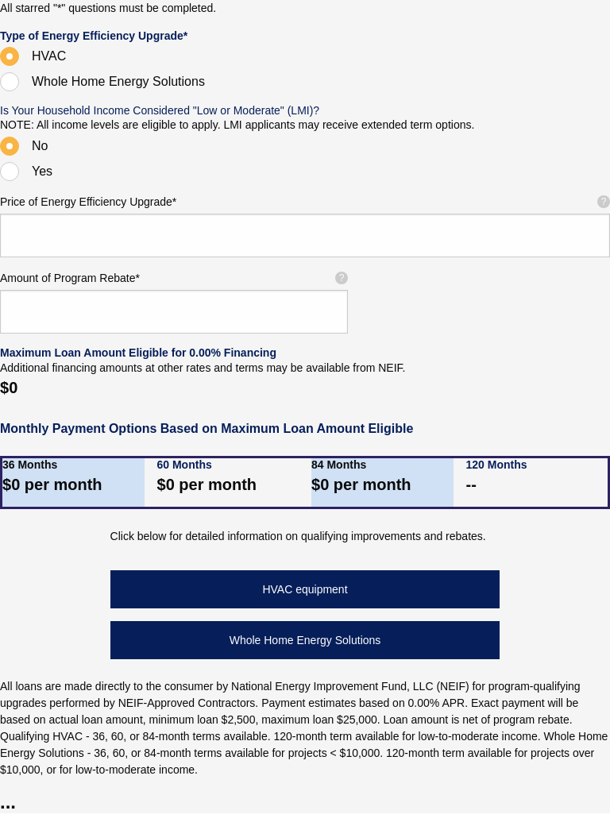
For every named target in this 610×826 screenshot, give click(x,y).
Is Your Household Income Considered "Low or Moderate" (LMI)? (159, 110)
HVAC (49, 56)
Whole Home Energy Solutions (118, 81)
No (40, 145)
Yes (42, 171)
